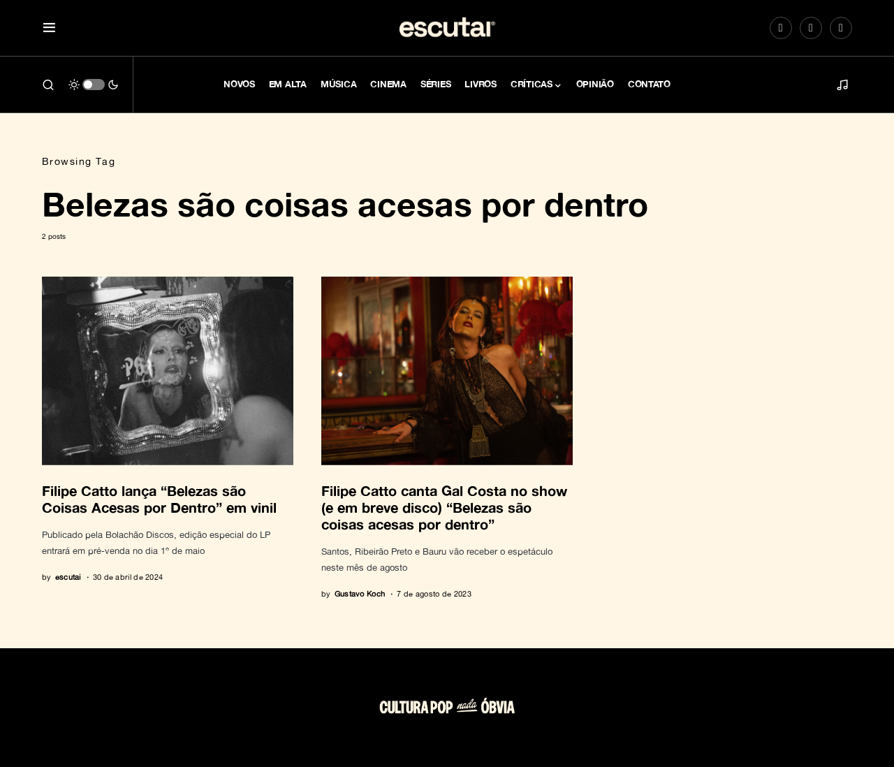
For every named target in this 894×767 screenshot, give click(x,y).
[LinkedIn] (841, 28)
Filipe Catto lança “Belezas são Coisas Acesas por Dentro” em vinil (159, 499)
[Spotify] (811, 28)
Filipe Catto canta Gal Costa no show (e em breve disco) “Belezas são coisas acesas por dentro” (444, 507)
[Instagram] (781, 28)
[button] (49, 28)
